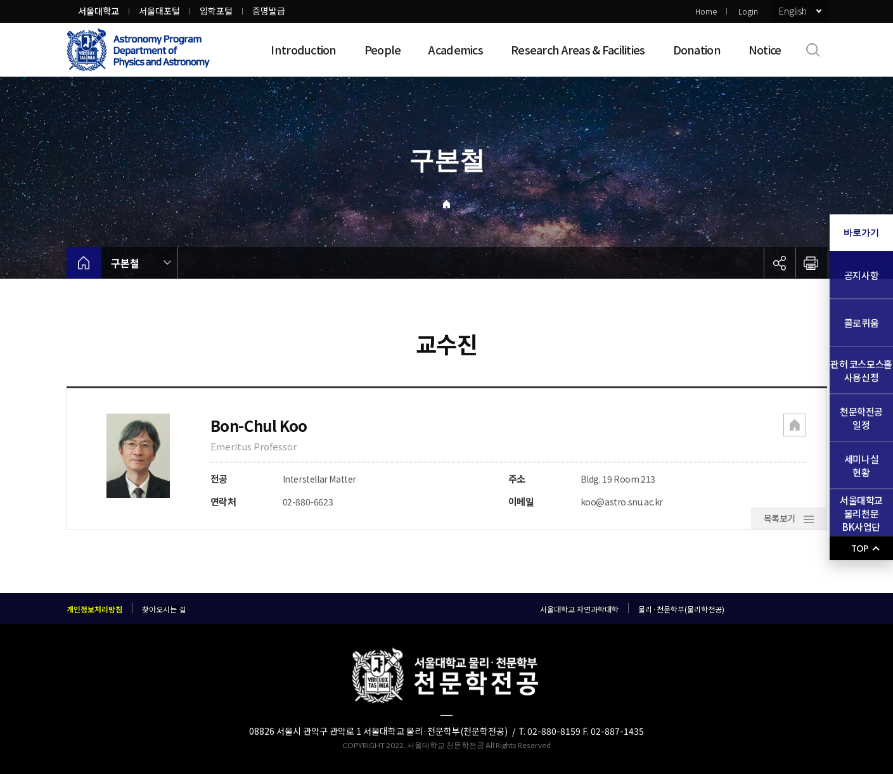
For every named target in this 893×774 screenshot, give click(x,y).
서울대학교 (98, 10)
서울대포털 (159, 10)
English (793, 10)
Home (706, 11)
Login (748, 11)
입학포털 (216, 10)
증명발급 (268, 10)
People (382, 49)
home (84, 263)
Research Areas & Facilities (578, 49)
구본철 (125, 262)
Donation (697, 49)
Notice (764, 49)
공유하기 (779, 263)
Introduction (303, 49)
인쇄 (811, 263)
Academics (455, 49)
